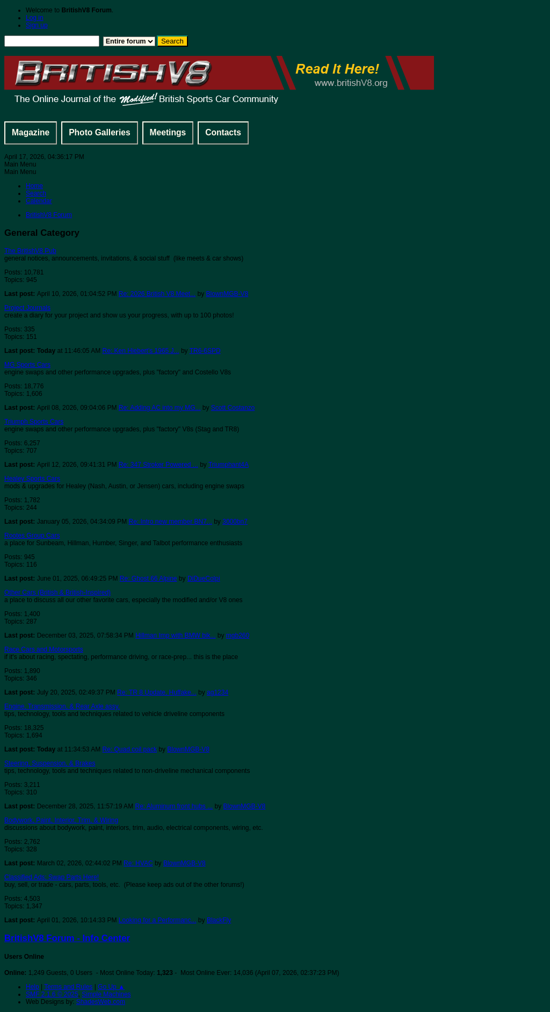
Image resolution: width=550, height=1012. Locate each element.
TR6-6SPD (205, 351)
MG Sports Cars (27, 364)
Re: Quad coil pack (130, 749)
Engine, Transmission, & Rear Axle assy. (62, 706)
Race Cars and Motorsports (43, 649)
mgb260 (237, 635)
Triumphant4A (228, 464)
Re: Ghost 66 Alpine (148, 578)
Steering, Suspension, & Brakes (49, 763)
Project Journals (27, 308)
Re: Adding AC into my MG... (160, 407)
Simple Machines (106, 994)
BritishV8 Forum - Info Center (67, 938)
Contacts (223, 132)
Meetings (168, 132)
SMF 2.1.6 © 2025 (52, 994)
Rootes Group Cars (32, 535)
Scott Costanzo (233, 407)
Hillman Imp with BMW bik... (175, 635)
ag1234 (217, 692)
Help (32, 987)
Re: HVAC (138, 863)
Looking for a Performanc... (158, 920)
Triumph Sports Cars (33, 421)
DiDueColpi (203, 578)
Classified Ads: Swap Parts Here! (51, 877)
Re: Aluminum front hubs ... (174, 806)
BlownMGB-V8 (227, 294)
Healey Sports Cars (32, 478)
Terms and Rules (68, 987)
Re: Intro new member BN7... (170, 521)
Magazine (30, 132)
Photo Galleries (99, 132)
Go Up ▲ (111, 987)
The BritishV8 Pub (30, 251)
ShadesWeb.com (100, 1002)
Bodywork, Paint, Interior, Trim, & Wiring (61, 820)
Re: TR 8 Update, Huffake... (157, 692)
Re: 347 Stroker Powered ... (158, 464)
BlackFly (219, 920)
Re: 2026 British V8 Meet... (157, 294)
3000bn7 (235, 521)
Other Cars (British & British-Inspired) (57, 592)
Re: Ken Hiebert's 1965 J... (141, 351)
